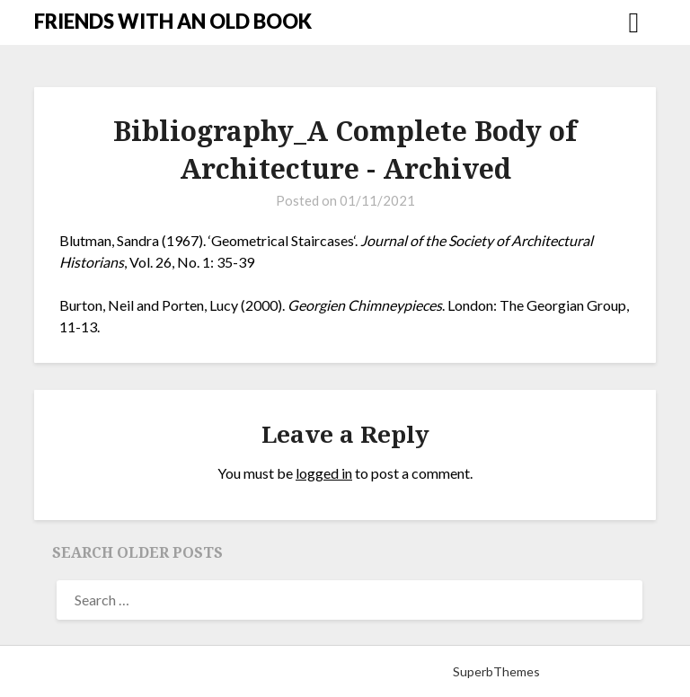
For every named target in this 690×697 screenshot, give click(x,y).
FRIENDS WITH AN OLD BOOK (173, 21)
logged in (324, 472)
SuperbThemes (496, 671)
